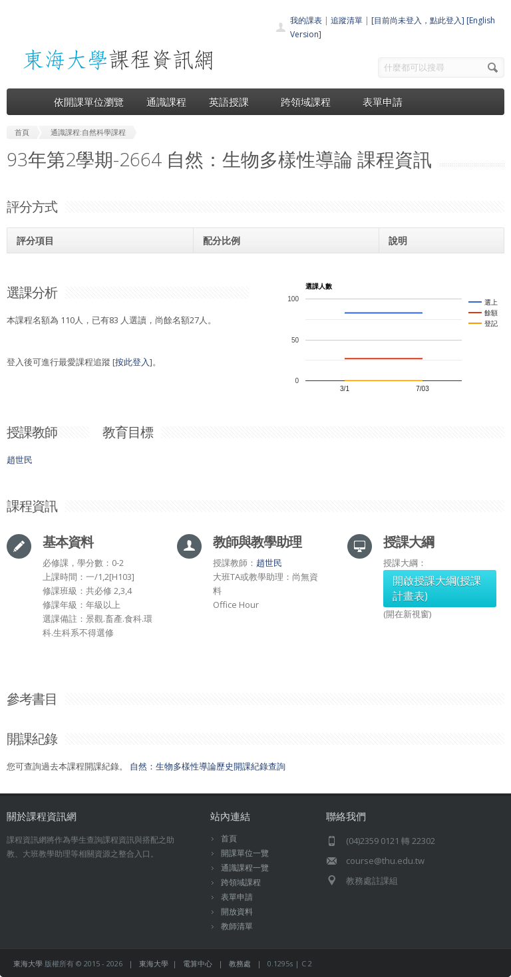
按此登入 (132, 362)
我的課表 (306, 20)
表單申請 (383, 101)
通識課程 (166, 101)
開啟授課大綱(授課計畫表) (437, 588)
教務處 (240, 963)
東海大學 (28, 963)
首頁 (229, 838)
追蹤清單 (347, 20)
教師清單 (237, 926)
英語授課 (233, 101)
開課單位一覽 (245, 853)
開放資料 (237, 911)
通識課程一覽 (245, 867)
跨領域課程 (310, 101)
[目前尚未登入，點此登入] (417, 20)
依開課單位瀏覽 (89, 101)
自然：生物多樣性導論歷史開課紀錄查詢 (207, 766)
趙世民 (20, 460)
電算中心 (197, 963)
